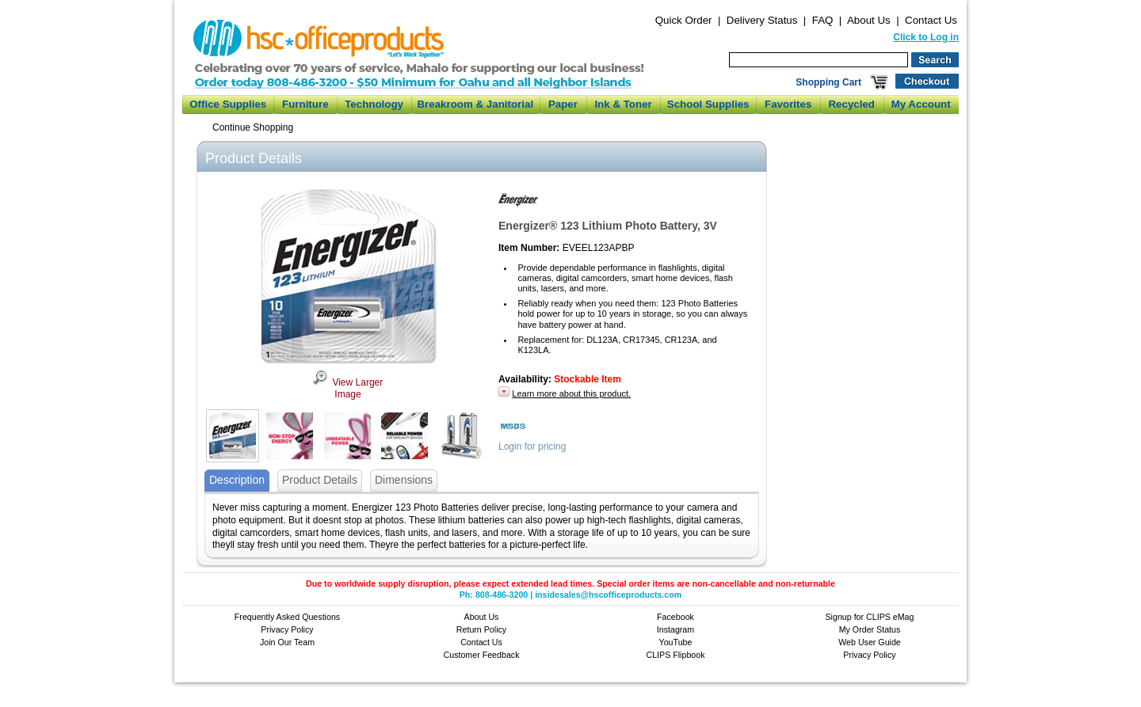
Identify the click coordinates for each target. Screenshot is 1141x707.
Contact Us (931, 20)
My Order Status (870, 629)
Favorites (788, 104)
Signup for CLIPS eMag (870, 616)
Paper (563, 104)
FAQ (823, 20)
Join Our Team (287, 642)
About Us (869, 20)
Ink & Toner (622, 104)
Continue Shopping (252, 127)
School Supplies (708, 104)
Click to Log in (926, 37)
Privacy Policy (287, 629)
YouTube (676, 642)
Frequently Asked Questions (287, 616)
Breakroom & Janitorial (475, 104)
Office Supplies (227, 104)
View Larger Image (348, 389)
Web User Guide (869, 642)
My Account (921, 104)
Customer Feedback (482, 654)
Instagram (675, 629)
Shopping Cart (828, 82)
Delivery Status (762, 20)
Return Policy (481, 629)
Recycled (851, 104)
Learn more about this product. (571, 393)
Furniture (305, 104)
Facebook (675, 616)
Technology (374, 104)
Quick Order (683, 20)
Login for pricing (532, 446)
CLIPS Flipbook (675, 654)
